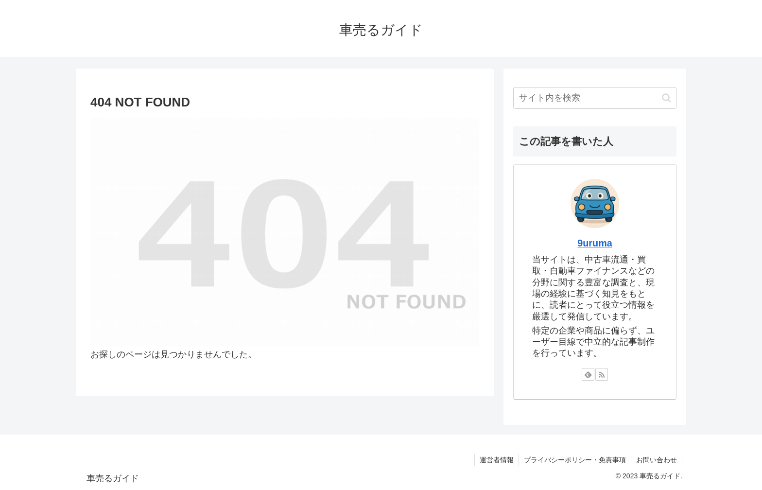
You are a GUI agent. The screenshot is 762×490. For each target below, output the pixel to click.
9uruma (594, 243)
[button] (666, 98)
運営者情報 (497, 460)
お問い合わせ (656, 460)
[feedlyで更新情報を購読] (588, 374)
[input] (594, 98)
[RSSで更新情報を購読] (601, 374)
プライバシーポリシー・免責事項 (575, 460)
